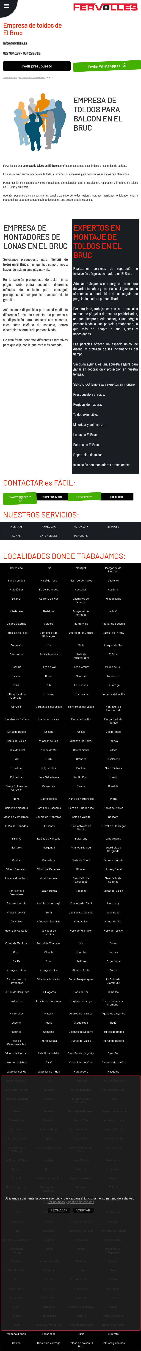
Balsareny (81, 838)
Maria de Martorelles (81, 798)
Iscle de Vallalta (81, 816)
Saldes (16, 1343)
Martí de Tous (48, 580)
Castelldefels (49, 798)
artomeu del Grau (16, 1062)
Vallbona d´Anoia (16, 1333)
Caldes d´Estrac (16, 623)
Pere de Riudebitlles (81, 807)
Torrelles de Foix (16, 632)
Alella (48, 1022)
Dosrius (16, 666)
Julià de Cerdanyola (81, 912)
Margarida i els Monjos (113, 720)
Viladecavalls (113, 598)
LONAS (16, 535)
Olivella (48, 952)
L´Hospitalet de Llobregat (16, 695)
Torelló (113, 777)
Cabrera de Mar (48, 598)
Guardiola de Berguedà (113, 849)
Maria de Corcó (81, 860)
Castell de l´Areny (113, 632)
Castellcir (81, 589)
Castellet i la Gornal (81, 632)
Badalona (48, 611)
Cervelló (16, 706)
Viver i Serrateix (16, 869)
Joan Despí (113, 912)
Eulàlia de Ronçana (48, 838)
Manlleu (81, 768)
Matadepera (81, 1071)
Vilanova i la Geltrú (80, 740)
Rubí (48, 685)
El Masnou (48, 826)
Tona (49, 912)
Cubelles (113, 992)
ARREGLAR (49, 526)
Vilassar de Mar (16, 912)
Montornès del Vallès (81, 706)
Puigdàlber (16, 589)
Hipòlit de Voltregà (48, 1343)
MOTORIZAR (81, 526)
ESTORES (113, 526)
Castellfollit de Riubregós (49, 634)
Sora (49, 961)
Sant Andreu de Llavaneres (16, 980)
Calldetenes (113, 731)
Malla (81, 645)
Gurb (49, 759)
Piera (113, 798)
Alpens (16, 1022)
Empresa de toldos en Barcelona (32, 77)
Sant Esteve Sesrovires (16, 892)
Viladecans (16, 611)
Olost (16, 952)
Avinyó (113, 611)
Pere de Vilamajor (81, 930)
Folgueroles (48, 768)
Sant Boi (113, 1053)
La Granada (81, 685)
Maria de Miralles (48, 719)
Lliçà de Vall (48, 666)
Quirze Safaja (49, 1040)
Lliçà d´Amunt (80, 666)
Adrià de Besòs (16, 731)
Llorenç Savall (113, 869)
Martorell (16, 847)
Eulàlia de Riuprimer (48, 1001)
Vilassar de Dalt (48, 740)
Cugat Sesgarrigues (81, 979)
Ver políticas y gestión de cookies (70, 1202)
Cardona (113, 589)
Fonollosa (16, 768)
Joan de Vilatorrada (16, 816)
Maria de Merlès (81, 719)
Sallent (48, 731)
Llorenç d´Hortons (16, 878)
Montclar (81, 952)
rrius (49, 645)
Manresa (81, 676)
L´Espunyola (81, 694)
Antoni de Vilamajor (48, 943)
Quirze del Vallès (81, 1040)
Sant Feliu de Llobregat (81, 879)
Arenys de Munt (16, 970)
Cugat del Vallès (113, 890)
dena (16, 798)
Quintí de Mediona (16, 943)
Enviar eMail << (84, 496)
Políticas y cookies (113, 1343)
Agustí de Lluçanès (113, 1013)
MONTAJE (16, 526)
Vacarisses (48, 1333)
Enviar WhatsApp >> (107, 66)
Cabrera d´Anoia (113, 860)
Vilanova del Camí (81, 903)
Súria (81, 1333)
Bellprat (16, 598)
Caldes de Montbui (16, 807)
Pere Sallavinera (49, 777)
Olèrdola (113, 786)
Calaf (49, 1062)
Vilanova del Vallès (48, 979)
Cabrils (16, 1031)
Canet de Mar (113, 921)
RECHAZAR (59, 1210)
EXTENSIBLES (49, 535)
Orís (81, 943)
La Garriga (113, 685)
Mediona (81, 961)
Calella (16, 676)
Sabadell (81, 890)
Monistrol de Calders (16, 719)
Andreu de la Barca (81, 1013)
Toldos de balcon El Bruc (81, 1344)
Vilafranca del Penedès (81, 600)
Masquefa (113, 1071)
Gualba (16, 860)
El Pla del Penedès (16, 826)
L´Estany (48, 694)
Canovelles (81, 921)
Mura (16, 685)
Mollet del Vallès (113, 807)
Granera (81, 759)
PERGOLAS (81, 535)
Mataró (48, 1013)
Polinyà (113, 740)
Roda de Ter (81, 992)
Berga (113, 970)
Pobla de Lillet (16, 750)
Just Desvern (48, 878)
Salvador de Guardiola (48, 932)
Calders (48, 623)
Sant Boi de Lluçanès (81, 1053)
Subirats (113, 1333)
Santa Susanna (48, 654)
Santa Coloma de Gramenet (113, 1002)
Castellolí (113, 580)
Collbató (113, 816)
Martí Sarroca (16, 580)
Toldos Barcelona (10, 77)
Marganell (49, 847)
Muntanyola (81, 623)
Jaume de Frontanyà (48, 816)
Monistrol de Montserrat (113, 708)
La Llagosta (48, 992)
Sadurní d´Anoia (16, 903)
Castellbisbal (81, 750)
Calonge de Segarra (81, 1031)
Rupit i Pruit (80, 777)
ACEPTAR (83, 1210)
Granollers (48, 860)
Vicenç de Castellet (16, 930)
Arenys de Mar (48, 970)
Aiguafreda (81, 1022)
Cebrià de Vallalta (48, 1053)
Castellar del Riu (16, 1071)
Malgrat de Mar (113, 645)
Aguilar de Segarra (113, 623)
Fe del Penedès (48, 589)
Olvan (113, 943)
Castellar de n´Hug (48, 1071)
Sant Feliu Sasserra (49, 807)
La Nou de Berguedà (16, 992)
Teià (48, 568)
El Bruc (113, 654)
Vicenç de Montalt (16, 1053)
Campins (48, 1031)
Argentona (113, 961)
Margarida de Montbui (113, 569)
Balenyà (16, 838)
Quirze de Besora (113, 1040)
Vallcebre (16, 1001)
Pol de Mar (16, 777)
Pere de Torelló (113, 930)
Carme (81, 786)
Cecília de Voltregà (48, 903)
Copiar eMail (116, 496)
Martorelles (16, 1013)
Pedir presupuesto (37, 66)
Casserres (48, 786)
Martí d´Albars (113, 768)
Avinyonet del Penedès (81, 612)
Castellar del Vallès (113, 1062)
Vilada (113, 750)
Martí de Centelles (81, 580)
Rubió (48, 676)
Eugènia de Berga (81, 1001)
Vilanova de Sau (81, 847)
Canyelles (16, 921)
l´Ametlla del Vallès (113, 694)
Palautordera (49, 890)
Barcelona (16, 568)
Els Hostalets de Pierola (81, 827)
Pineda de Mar (49, 750)
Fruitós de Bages (113, 1031)
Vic (16, 759)
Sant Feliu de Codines (113, 879)
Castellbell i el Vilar (81, 1062)
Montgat (81, 568)
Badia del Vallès (16, 740)
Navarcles (113, 676)
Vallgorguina (113, 838)
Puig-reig (16, 645)
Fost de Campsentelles (16, 1042)
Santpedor (16, 654)
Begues (113, 952)
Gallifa (16, 961)
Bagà (113, 1022)
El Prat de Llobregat (113, 826)
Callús (81, 731)
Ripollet (81, 869)
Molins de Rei (113, 666)
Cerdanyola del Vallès (49, 706)
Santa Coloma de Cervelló (16, 787)
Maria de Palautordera (81, 655)
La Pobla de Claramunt (113, 980)
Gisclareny (113, 759)
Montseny (113, 903)
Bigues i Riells (81, 970)
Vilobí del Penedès (48, 869)
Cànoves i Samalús (48, 921)
